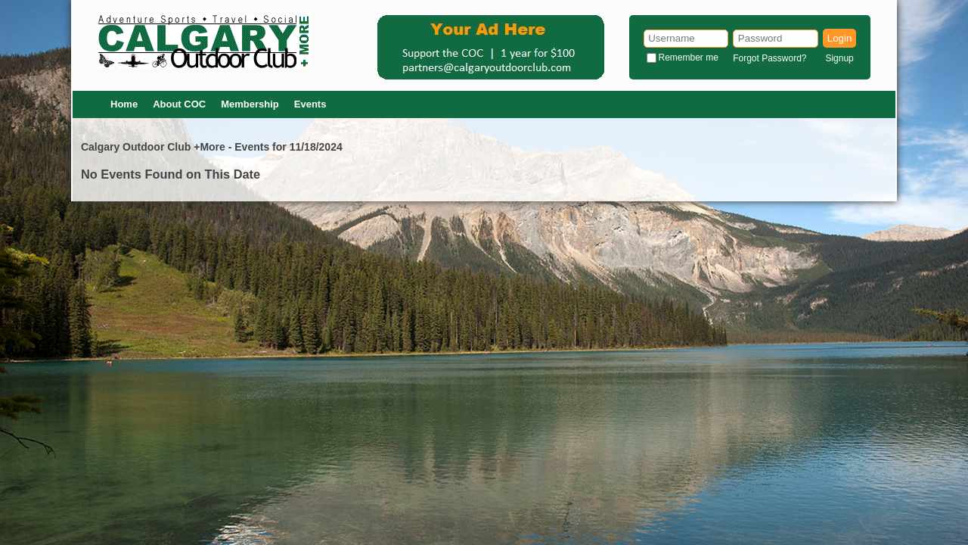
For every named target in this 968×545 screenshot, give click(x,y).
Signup (839, 58)
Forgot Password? (769, 58)
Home (124, 104)
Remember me (688, 57)
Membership (250, 104)
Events (310, 104)
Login (839, 38)
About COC (179, 104)
